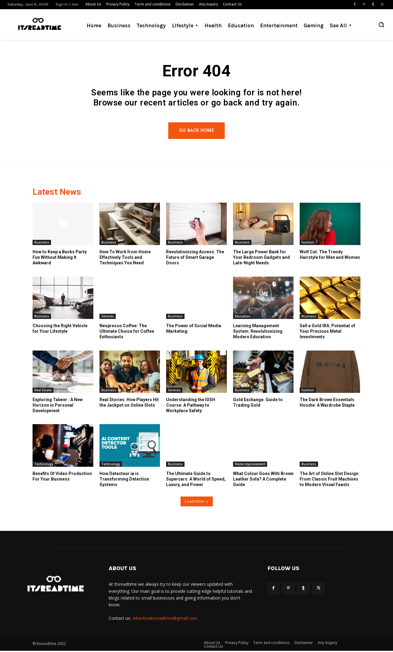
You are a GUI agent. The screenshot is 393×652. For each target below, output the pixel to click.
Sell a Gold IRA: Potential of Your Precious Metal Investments (327, 332)
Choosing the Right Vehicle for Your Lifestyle (60, 329)
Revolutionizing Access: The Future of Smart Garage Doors (195, 259)
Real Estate (43, 391)
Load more (196, 502)
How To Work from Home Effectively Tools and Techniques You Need (125, 259)
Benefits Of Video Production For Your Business (62, 477)
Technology (43, 465)
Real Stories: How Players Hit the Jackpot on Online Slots (129, 403)
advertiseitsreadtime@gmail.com (164, 619)
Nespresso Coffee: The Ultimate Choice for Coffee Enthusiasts (126, 332)
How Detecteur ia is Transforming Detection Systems (124, 480)
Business (41, 243)
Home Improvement (250, 465)
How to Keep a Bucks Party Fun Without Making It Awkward (60, 259)
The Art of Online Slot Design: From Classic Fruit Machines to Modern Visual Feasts (330, 480)
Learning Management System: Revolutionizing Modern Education (257, 332)
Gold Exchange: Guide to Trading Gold (258, 403)
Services (107, 317)
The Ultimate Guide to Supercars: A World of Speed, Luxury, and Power (196, 480)
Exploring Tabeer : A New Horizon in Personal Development (58, 406)
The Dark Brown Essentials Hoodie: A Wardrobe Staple (327, 403)
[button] (381, 24)
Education (243, 317)
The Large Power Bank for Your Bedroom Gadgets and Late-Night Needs (261, 259)
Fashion (308, 243)
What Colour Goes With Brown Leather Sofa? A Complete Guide (263, 480)
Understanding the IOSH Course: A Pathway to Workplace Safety (190, 406)
